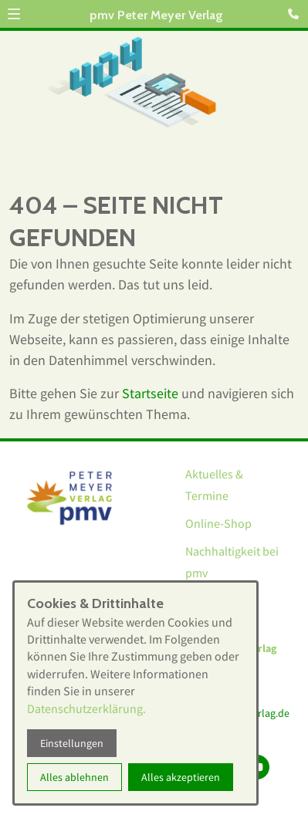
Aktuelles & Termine (214, 484)
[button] (14, 14)
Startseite (150, 393)
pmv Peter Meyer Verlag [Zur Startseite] (156, 15)
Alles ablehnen (74, 777)
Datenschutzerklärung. (86, 708)
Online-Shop (218, 523)
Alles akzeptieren (180, 777)
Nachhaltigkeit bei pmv (232, 561)
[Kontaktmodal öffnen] (295, 12)
